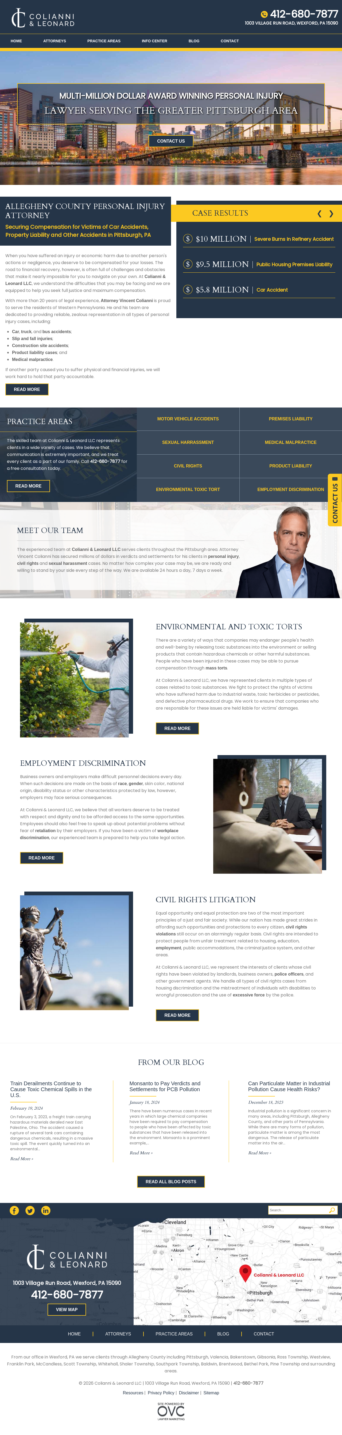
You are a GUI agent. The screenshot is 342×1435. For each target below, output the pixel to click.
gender (136, 783)
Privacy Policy (161, 1393)
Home (16, 41)
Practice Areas (104, 41)
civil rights (27, 563)
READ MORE (27, 389)
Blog (194, 41)
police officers (288, 974)
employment (168, 948)
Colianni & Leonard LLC (96, 549)
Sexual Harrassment (188, 442)
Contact (230, 41)
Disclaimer (189, 1393)
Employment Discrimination (291, 489)
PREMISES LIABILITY (291, 419)
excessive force (249, 995)
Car (15, 331)
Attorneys (54, 41)
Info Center (154, 41)
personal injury (223, 556)
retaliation (45, 830)
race (122, 783)
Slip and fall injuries (32, 338)
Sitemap (211, 1393)
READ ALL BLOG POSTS (171, 1181)
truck (26, 331)
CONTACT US (171, 141)
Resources (133, 1393)
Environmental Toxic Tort (188, 489)
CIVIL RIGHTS (188, 466)
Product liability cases (34, 352)
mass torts (216, 668)
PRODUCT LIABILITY (290, 466)
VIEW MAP (67, 1309)
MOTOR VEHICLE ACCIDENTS (188, 419)
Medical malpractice (32, 359)
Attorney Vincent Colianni (127, 300)
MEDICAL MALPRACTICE (291, 442)
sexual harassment (68, 563)
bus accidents (56, 331)
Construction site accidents (40, 345)
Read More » (21, 1159)
